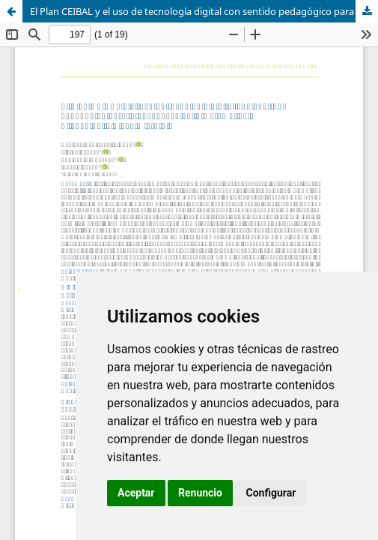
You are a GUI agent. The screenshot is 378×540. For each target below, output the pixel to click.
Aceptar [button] (136, 493)
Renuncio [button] (200, 493)
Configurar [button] (271, 493)
